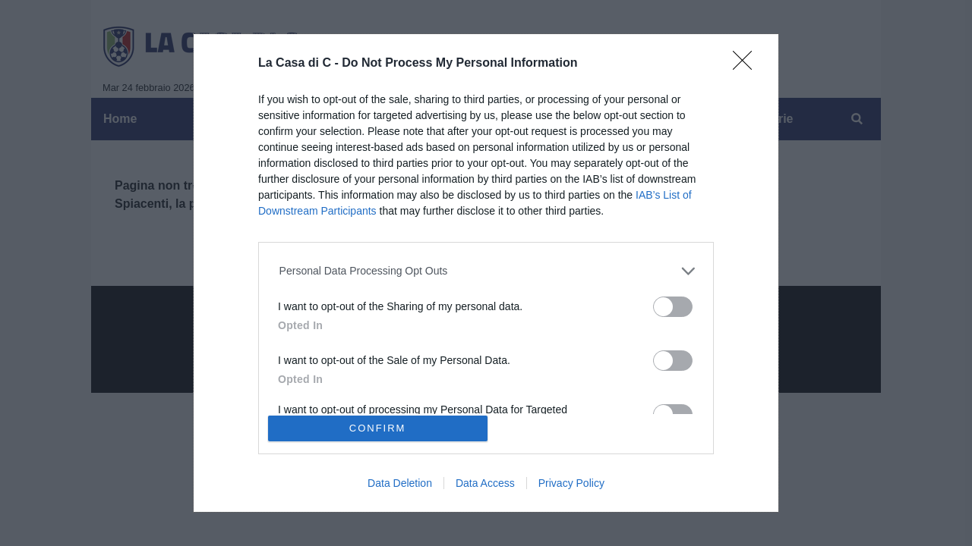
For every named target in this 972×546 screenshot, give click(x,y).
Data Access (485, 483)
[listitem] (486, 271)
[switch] (673, 307)
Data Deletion (400, 483)
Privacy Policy (571, 483)
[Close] (747, 65)
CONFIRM (377, 428)
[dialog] (486, 273)
